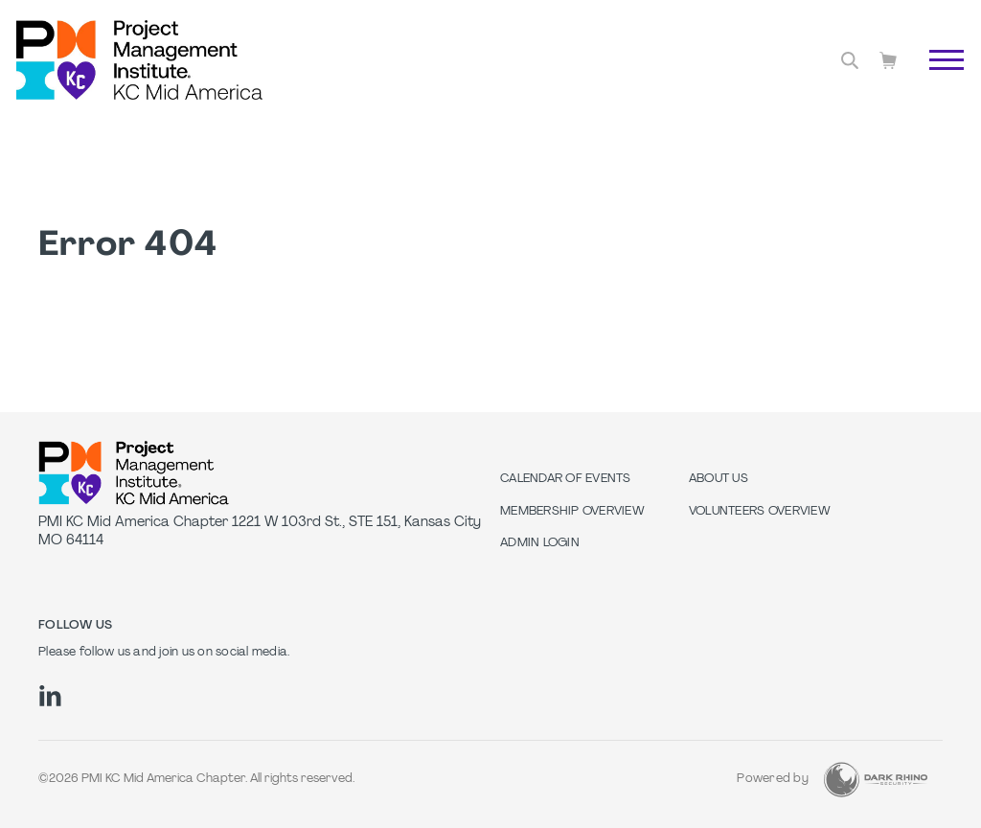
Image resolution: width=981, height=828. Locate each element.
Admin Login (540, 543)
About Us (718, 479)
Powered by (773, 779)
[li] (50, 695)
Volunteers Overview (760, 512)
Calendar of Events (565, 479)
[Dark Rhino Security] (875, 779)
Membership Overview (572, 512)
